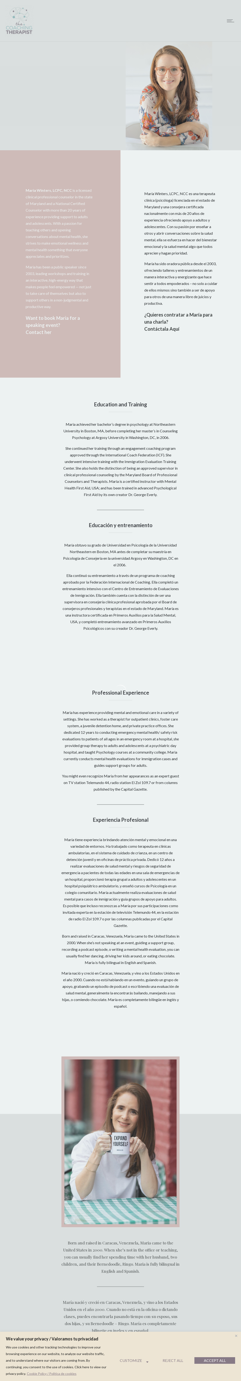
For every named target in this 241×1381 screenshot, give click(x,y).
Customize (131, 1360)
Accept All (215, 1360)
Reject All (173, 1360)
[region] (120, 1356)
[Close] (236, 1336)
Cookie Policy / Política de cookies (51, 1374)
